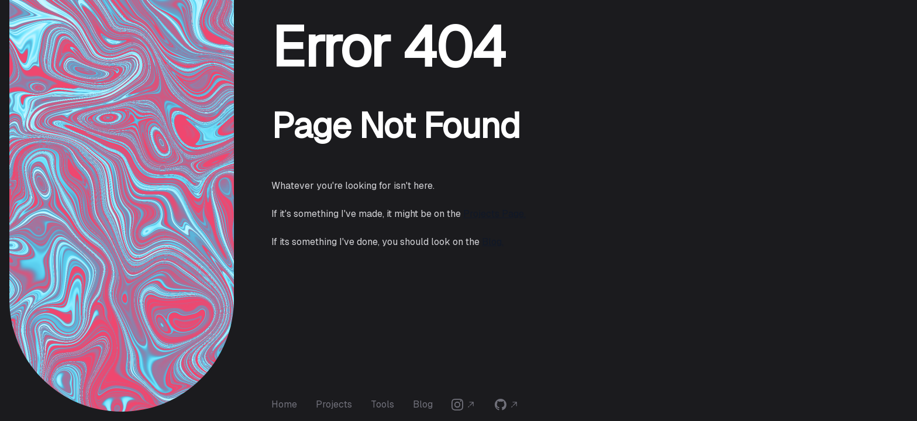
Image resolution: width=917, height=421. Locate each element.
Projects (334, 404)
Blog (423, 404)
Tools (382, 404)
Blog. (493, 242)
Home (284, 404)
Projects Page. (494, 214)
